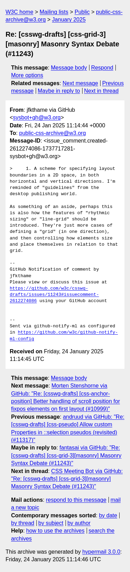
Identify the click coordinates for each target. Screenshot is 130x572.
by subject (50, 523)
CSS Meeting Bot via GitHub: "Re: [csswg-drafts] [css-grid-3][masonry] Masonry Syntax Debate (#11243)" (67, 479)
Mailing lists (54, 12)
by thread (22, 523)
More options (27, 75)
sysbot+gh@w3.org (37, 117)
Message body (69, 68)
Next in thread (101, 91)
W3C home (19, 12)
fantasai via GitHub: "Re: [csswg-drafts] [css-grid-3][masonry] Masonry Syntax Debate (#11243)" (66, 455)
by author (78, 523)
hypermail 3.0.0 (101, 552)
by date (108, 515)
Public (82, 12)
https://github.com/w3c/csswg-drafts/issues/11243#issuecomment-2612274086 (54, 294)
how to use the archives (55, 531)
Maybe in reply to (59, 91)
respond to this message (76, 500)
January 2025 (69, 19)
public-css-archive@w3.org (52, 133)
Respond (102, 68)
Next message (80, 83)
